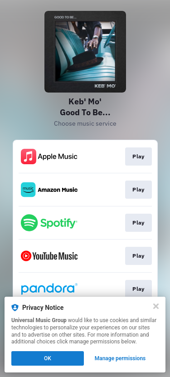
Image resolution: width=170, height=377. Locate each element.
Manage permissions (120, 358)
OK (47, 358)
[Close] (156, 306)
